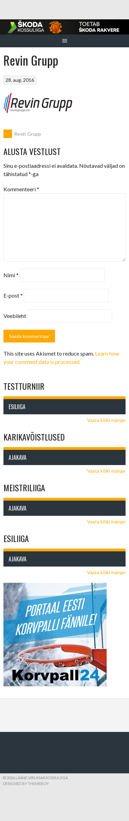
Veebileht (14, 315)
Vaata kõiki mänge (106, 420)
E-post (13, 295)
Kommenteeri (21, 189)
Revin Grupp (22, 134)
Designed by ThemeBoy (26, 783)
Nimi (11, 275)
